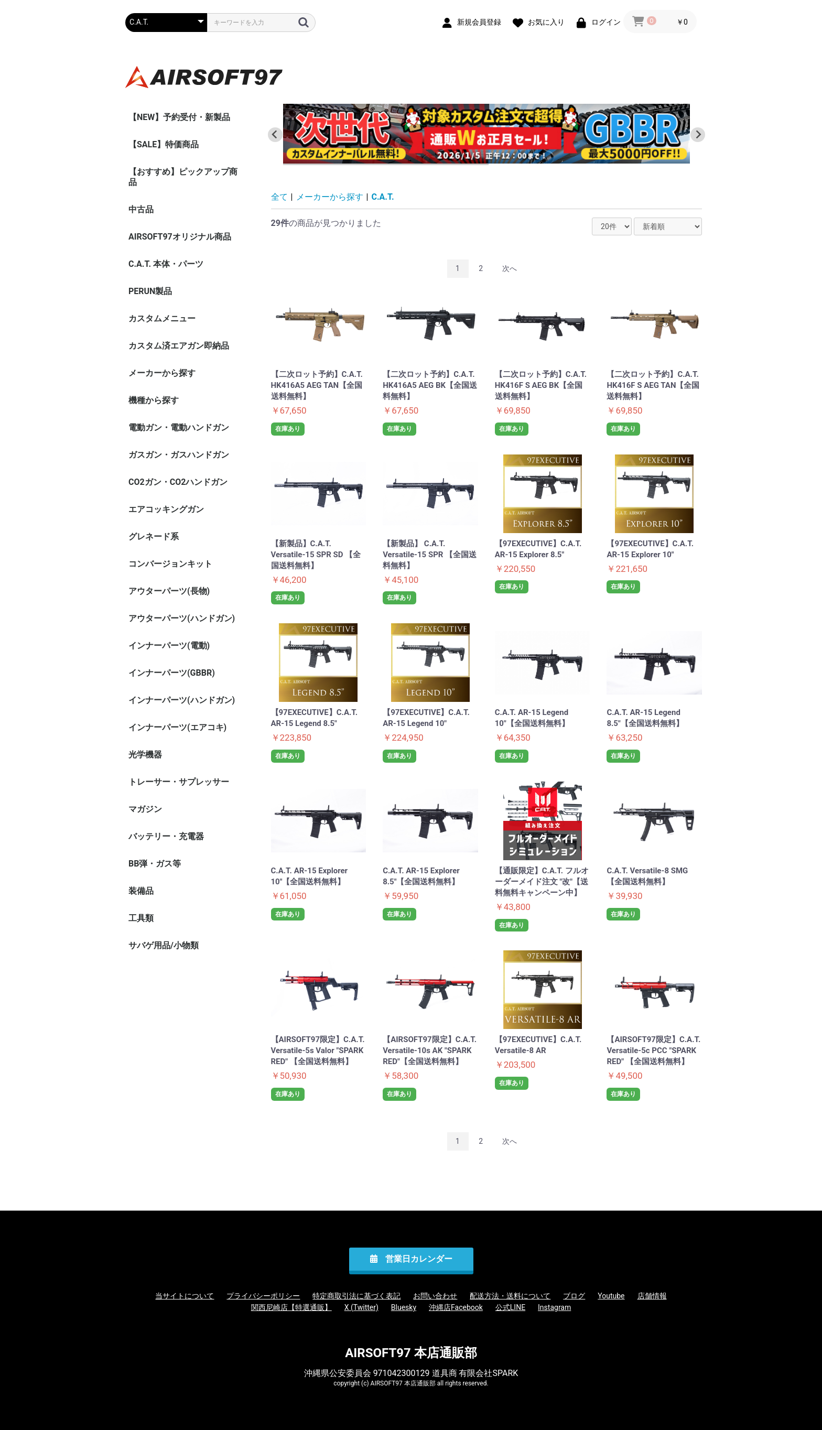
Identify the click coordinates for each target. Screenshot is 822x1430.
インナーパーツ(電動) (169, 646)
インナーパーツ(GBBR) (171, 673)
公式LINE (510, 1307)
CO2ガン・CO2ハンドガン (178, 482)
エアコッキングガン (166, 509)
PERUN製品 (150, 291)
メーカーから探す (162, 373)
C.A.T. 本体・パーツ (165, 264)
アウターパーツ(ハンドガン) (181, 618)
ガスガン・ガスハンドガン (178, 455)
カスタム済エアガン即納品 (178, 346)
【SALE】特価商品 (163, 144)
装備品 (141, 891)
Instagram (554, 1307)
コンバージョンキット (170, 564)
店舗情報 (652, 1296)
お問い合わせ (435, 1296)
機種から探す (153, 400)
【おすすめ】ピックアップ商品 (182, 177)
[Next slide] (697, 134)
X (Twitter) (361, 1307)
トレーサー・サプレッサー (178, 782)
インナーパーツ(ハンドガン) (181, 700)
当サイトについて (184, 1296)
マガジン (145, 809)
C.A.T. (383, 197)
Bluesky (403, 1307)
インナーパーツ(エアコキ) (177, 727)
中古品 (141, 209)
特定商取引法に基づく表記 (356, 1296)
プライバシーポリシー (263, 1296)
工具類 (141, 918)
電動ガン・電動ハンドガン (178, 427)
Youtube (611, 1296)
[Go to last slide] (275, 134)
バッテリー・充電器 (166, 836)
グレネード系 (153, 536)
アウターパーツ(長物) (169, 591)
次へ (509, 268)
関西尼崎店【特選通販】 (291, 1307)
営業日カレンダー (418, 1259)
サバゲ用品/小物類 (163, 945)
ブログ (574, 1296)
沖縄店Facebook (456, 1307)
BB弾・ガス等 (154, 864)
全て (279, 197)
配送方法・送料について (510, 1296)
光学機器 (145, 755)
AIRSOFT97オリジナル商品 (179, 237)
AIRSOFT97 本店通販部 (411, 1353)
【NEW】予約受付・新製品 (179, 117)
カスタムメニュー (162, 318)
